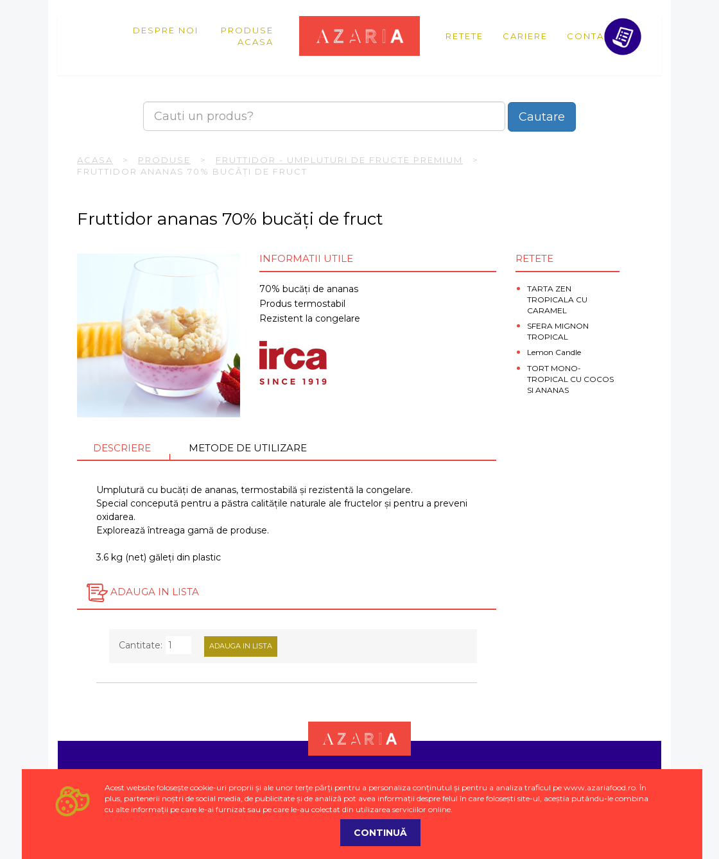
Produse (247, 30)
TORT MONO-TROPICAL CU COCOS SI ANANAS (570, 379)
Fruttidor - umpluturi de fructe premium (339, 160)
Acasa (255, 42)
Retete (464, 36)
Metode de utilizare (248, 448)
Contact (592, 36)
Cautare (542, 117)
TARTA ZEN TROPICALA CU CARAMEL (557, 299)
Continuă (380, 832)
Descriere (122, 448)
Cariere (525, 36)
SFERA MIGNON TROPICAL (558, 331)
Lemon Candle (554, 352)
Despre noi (165, 30)
